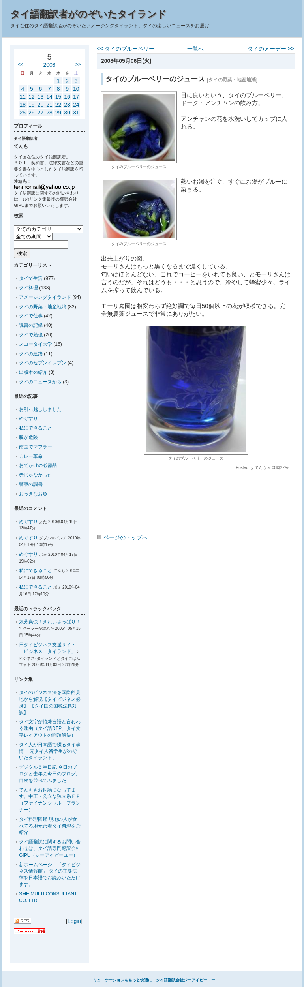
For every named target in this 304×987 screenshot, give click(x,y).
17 (76, 97)
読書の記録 (31, 325)
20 (41, 104)
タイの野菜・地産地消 (42, 307)
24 (76, 104)
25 (22, 112)
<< (20, 64)
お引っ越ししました (40, 409)
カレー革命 (31, 456)
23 (67, 104)
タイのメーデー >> (271, 48)
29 (58, 112)
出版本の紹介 (33, 372)
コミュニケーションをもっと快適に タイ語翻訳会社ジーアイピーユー (152, 980)
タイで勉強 (31, 335)
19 (31, 104)
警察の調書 (31, 484)
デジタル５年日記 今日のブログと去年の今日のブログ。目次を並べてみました (50, 773)
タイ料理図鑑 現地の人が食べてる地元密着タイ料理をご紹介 (50, 825)
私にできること (35, 428)
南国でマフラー (35, 447)
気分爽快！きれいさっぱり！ (50, 622)
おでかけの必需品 (38, 465)
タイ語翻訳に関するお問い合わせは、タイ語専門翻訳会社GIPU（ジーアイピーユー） (50, 848)
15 (58, 97)
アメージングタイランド (45, 297)
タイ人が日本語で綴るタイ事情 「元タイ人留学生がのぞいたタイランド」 (50, 751)
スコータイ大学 (35, 344)
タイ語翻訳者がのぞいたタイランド (88, 14)
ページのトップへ (122, 537)
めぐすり (28, 418)
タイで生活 (31, 278)
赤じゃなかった (35, 475)
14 (49, 97)
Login (74, 921)
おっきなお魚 (33, 494)
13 (41, 97)
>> (78, 64)
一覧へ (195, 48)
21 (49, 104)
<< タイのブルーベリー (125, 48)
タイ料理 (28, 288)
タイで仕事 (31, 316)
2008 (49, 65)
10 (76, 89)
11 (22, 97)
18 (22, 104)
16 (67, 97)
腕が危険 (28, 437)
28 (49, 112)
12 (31, 97)
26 (31, 112)
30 (67, 112)
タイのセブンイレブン (42, 363)
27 (41, 112)
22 (58, 104)
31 (76, 112)
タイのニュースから (40, 382)
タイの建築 (31, 354)
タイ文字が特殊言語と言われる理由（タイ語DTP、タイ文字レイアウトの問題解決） (50, 728)
